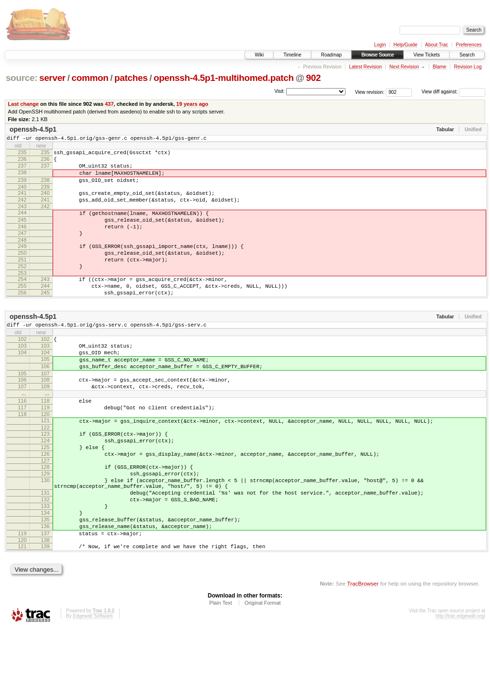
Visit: (279, 91)
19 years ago (192, 104)
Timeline (292, 54)
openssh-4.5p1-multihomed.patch (224, 78)
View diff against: (453, 91)
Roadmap (331, 54)
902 (313, 78)
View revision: (370, 91)
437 (109, 104)
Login (380, 44)
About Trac (436, 44)
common (89, 78)
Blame (439, 66)
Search (467, 54)
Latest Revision (365, 66)
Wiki (259, 54)
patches (130, 78)
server (52, 78)
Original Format (263, 673)
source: (21, 78)
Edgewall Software (92, 686)
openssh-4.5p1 (33, 129)
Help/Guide (405, 44)
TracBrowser (363, 654)
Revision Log (468, 66)
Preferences (469, 44)
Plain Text (220, 673)
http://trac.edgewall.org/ (460, 686)
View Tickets (426, 54)
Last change (23, 104)
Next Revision (404, 66)
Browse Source (377, 54)
